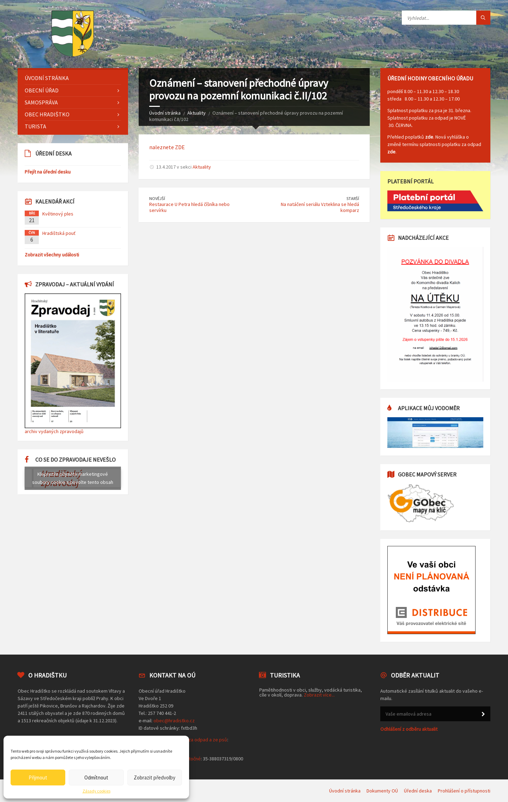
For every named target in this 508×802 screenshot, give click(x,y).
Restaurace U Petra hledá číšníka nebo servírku (189, 207)
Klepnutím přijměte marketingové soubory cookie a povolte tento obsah (72, 478)
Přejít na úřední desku (48, 172)
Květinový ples (57, 214)
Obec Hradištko (47, 114)
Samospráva (41, 102)
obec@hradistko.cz (174, 720)
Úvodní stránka (165, 113)
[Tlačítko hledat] (483, 18)
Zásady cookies (96, 791)
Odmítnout (96, 777)
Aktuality (196, 113)
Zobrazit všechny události (52, 254)
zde (429, 137)
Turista (35, 126)
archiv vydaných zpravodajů (54, 431)
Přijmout (38, 777)
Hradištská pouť (58, 233)
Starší (352, 198)
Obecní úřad (42, 90)
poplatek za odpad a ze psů (197, 739)
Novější (157, 198)
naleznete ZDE (167, 147)
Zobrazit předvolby (154, 777)
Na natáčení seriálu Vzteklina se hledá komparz (320, 207)
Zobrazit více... (319, 695)
